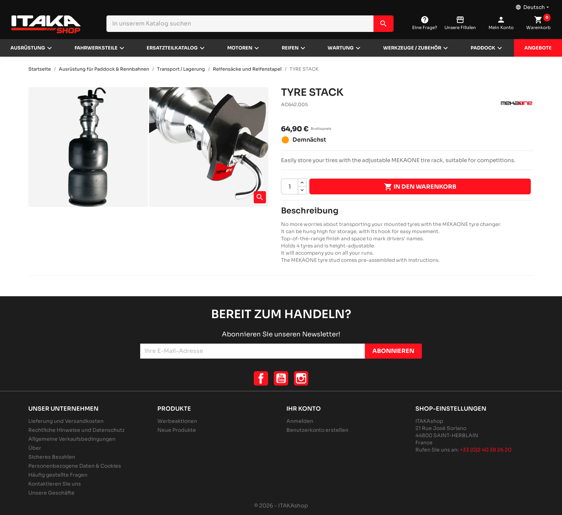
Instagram (301, 378)
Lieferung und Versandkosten (66, 421)
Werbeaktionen (177, 421)
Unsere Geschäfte (51, 493)
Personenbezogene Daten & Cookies (74, 466)
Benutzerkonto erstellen (317, 430)
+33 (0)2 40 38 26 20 (485, 450)
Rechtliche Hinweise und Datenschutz (76, 430)
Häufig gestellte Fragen (57, 475)
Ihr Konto (303, 408)
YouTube (281, 378)
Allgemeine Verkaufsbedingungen (71, 439)
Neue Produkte (176, 430)
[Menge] (289, 186)
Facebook (261, 378)
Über (34, 448)
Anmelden (299, 421)
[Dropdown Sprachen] (533, 5)
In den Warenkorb (420, 187)
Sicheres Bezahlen (51, 457)
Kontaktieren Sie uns (54, 484)
